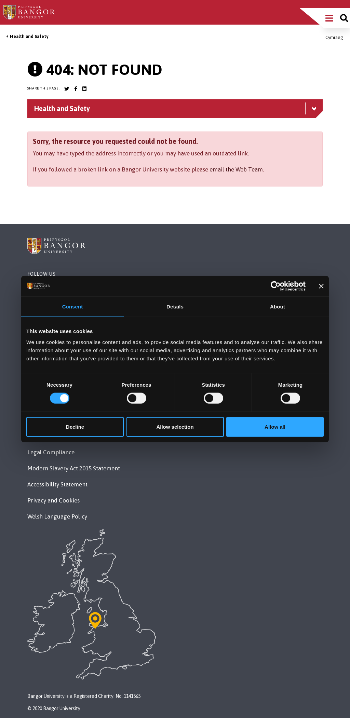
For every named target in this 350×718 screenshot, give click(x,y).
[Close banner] (321, 286)
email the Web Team (236, 169)
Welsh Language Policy (57, 516)
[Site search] (344, 18)
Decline (75, 426)
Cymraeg (334, 37)
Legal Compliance (51, 452)
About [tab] (277, 306)
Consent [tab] (72, 306)
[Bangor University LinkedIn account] (84, 89)
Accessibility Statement (57, 484)
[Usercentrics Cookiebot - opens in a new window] (276, 286)
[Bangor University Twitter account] (67, 89)
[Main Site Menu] (329, 18)
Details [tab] (175, 306)
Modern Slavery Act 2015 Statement (73, 468)
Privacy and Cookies (53, 500)
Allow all (275, 426)
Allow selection (174, 426)
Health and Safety (29, 36)
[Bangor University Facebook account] (75, 89)
